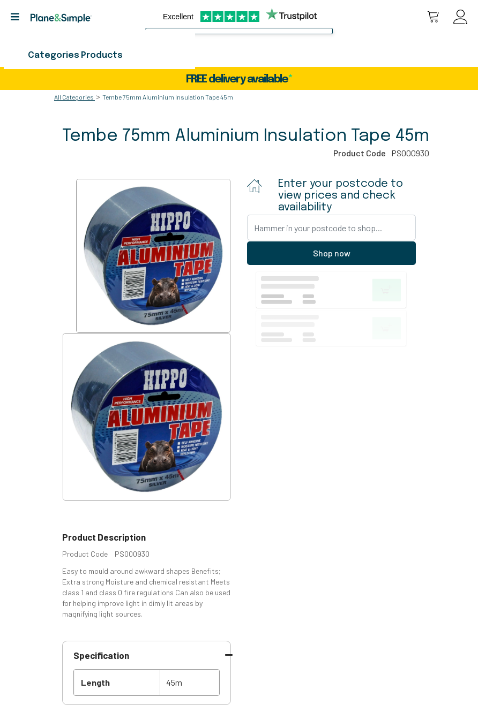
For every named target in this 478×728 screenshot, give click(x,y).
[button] (19, 17)
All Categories (74, 97)
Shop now (331, 253)
